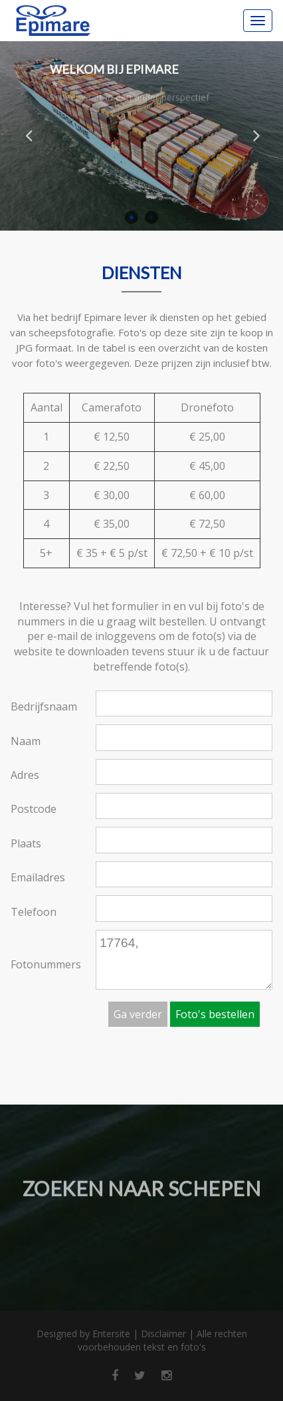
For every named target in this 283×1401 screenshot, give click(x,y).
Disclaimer (163, 1333)
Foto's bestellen (214, 1014)
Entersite (111, 1333)
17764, (184, 960)
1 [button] (131, 217)
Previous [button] (28, 135)
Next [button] (256, 135)
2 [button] (151, 217)
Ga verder (138, 1014)
